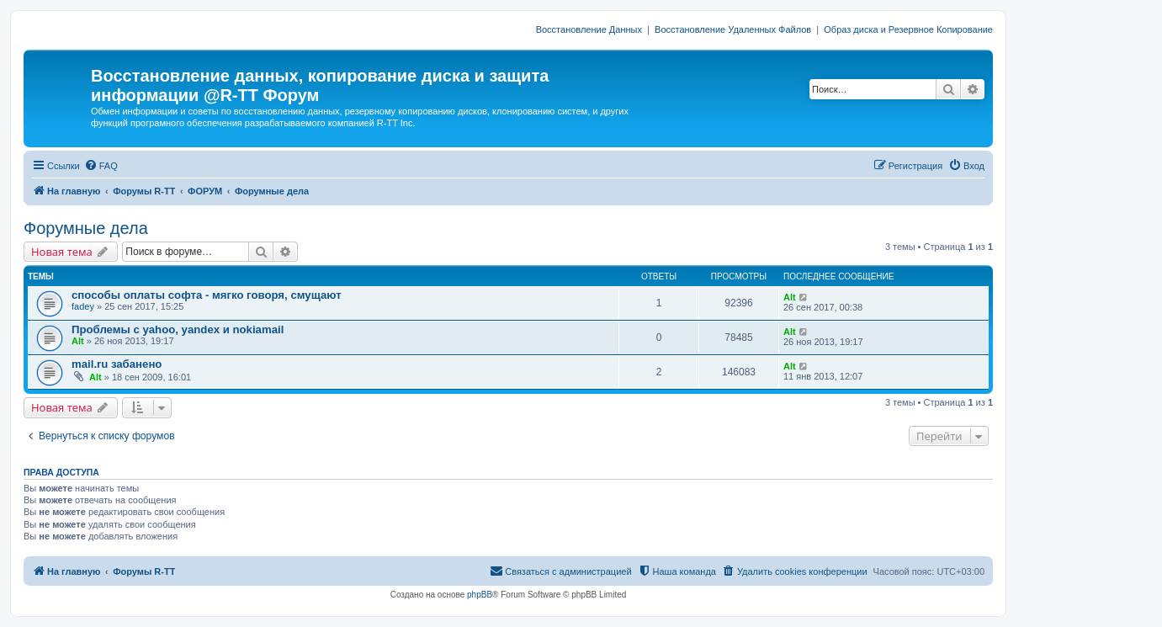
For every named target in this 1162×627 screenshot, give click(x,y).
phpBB (479, 594)
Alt (789, 297)
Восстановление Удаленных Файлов (733, 29)
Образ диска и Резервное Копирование (908, 29)
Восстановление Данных (589, 29)
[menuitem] (101, 166)
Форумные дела (86, 228)
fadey (83, 306)
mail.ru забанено (117, 364)
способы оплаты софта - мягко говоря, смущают (207, 295)
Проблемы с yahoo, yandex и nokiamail (178, 329)
